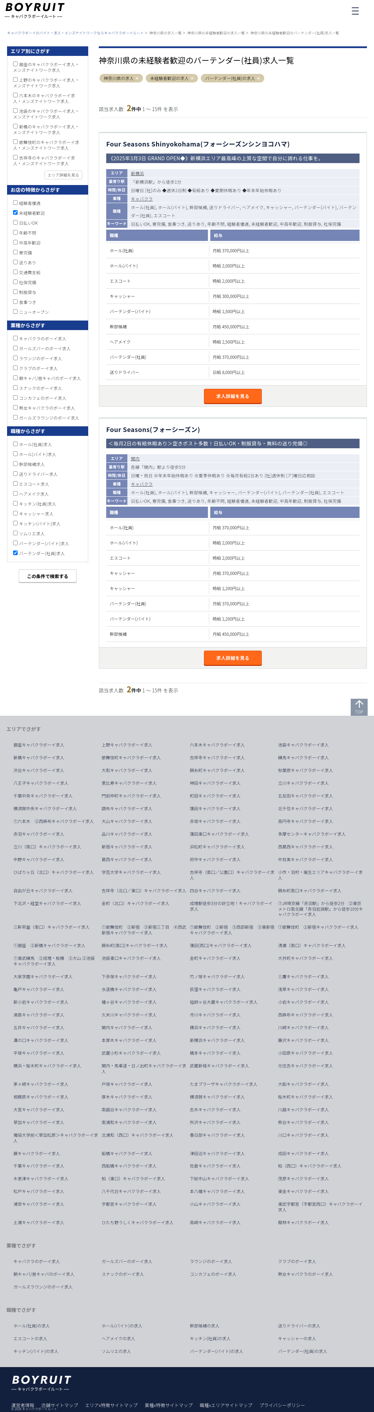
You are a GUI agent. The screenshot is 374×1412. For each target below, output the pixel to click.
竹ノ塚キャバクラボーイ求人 (217, 976)
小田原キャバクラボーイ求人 (305, 1053)
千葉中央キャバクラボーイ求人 (43, 796)
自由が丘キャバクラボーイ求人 (43, 890)
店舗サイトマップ (59, 1405)
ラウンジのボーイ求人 (40, 358)
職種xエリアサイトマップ (226, 1405)
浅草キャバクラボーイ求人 (303, 989)
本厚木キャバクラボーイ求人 (129, 1040)
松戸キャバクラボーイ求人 (38, 1191)
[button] (137, 78)
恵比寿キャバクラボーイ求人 (129, 783)
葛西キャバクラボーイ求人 (127, 859)
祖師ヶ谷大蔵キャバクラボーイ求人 (224, 1002)
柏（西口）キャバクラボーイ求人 (310, 1166)
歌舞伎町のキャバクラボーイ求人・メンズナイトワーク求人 (46, 145)
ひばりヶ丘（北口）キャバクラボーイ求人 (53, 872)
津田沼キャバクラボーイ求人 (217, 1153)
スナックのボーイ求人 (40, 388)
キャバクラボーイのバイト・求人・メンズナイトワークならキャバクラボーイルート (75, 32)
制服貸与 (27, 292)
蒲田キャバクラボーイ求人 (215, 808)
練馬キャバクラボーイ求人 (303, 757)
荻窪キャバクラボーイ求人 (215, 989)
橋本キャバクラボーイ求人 (215, 1053)
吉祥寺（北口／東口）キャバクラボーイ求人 (144, 890)
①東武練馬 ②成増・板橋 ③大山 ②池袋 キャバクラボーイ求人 (56, 961)
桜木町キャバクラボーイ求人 (305, 1097)
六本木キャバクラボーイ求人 (217, 745)
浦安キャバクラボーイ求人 (38, 1204)
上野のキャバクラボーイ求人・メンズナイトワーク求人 (46, 82)
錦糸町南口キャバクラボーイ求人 (310, 890)
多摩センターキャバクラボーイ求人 (312, 834)
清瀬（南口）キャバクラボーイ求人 (312, 945)
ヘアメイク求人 (34, 494)
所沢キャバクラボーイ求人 (215, 1122)
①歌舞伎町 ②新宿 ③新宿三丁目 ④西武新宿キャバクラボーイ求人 (144, 929)
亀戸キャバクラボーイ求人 (38, 989)
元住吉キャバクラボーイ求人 (305, 1065)
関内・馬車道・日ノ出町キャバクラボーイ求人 (144, 1068)
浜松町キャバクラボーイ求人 (217, 846)
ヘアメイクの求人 (118, 1338)
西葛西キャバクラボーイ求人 (305, 846)
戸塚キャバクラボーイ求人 (127, 1084)
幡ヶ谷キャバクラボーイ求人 (129, 1002)
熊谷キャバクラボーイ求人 (303, 1122)
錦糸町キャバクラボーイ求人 (217, 770)
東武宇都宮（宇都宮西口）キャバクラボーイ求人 (320, 1206)
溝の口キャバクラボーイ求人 (40, 1040)
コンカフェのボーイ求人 (42, 398)
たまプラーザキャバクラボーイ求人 (223, 1084)
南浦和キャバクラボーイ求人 (129, 1122)
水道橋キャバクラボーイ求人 (129, 989)
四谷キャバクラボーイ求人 (215, 890)
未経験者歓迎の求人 (169, 78)
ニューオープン (34, 312)
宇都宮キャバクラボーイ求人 (129, 1204)
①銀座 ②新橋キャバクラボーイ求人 (49, 945)
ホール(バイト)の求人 (122, 1326)
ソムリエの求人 (116, 1351)
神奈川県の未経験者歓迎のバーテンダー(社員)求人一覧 (295, 32)
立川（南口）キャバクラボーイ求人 (47, 846)
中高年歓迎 (30, 243)
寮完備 (25, 252)
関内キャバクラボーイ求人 (127, 1027)
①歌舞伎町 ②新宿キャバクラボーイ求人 (318, 927)
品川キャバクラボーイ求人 (127, 834)
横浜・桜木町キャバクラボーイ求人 (47, 1065)
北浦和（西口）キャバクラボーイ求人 (138, 1135)
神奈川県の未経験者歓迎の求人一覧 (216, 32)
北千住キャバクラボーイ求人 (305, 808)
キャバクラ (142, 199)
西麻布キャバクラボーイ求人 (305, 1015)
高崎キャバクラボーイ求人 (215, 1222)
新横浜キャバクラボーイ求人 (217, 1040)
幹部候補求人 (32, 464)
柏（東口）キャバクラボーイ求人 (133, 1178)
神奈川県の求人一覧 (165, 32)
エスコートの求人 (30, 1338)
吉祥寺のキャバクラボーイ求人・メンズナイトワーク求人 (44, 160)
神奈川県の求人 (119, 78)
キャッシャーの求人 (297, 1338)
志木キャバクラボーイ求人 (215, 1109)
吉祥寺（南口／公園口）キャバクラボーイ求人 (232, 875)
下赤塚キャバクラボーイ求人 (129, 976)
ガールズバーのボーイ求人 (45, 348)
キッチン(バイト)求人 (40, 523)
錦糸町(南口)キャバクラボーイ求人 (135, 945)
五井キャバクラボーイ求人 (38, 1027)
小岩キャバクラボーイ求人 (303, 1002)
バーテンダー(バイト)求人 (44, 543)
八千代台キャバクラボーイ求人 (131, 1191)
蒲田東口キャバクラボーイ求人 (219, 834)
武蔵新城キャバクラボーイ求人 (219, 1065)
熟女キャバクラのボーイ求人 (47, 408)
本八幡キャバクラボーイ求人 (217, 1191)
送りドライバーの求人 (299, 1326)
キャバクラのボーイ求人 (42, 338)
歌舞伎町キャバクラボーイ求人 (131, 757)
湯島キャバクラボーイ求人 (38, 1015)
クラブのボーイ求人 (38, 368)
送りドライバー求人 (38, 474)
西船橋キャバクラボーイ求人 (129, 1166)
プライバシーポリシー (282, 1405)
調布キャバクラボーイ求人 (127, 808)
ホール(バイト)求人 (37, 454)
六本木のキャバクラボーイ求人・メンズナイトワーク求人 (44, 98)
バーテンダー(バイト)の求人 (216, 1351)
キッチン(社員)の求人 (210, 1338)
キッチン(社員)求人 (37, 504)
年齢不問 (27, 233)
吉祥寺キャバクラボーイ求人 (217, 757)
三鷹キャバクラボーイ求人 (303, 976)
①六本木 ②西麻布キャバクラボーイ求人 (53, 821)
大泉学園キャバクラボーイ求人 (43, 976)
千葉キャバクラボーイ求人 (38, 1166)
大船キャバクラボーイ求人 (303, 1084)
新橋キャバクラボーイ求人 (38, 757)
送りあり (27, 262)
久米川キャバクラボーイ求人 (129, 1015)
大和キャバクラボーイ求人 (127, 770)
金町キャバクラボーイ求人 (215, 958)
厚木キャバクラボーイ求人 (127, 1097)
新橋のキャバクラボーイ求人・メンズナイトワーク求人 (46, 129)
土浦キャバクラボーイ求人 (38, 1222)
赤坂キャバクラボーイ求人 (215, 821)
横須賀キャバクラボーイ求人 (217, 1097)
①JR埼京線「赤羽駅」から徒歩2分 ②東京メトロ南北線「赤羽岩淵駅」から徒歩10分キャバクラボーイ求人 (320, 908)
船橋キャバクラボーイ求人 (127, 1153)
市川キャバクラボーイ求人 (215, 1015)
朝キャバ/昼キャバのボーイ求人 (50, 378)
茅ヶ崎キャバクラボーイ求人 (40, 1084)
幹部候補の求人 (204, 1326)
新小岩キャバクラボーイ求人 (40, 1002)
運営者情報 (22, 1405)
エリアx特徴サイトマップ (111, 1405)
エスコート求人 (34, 484)
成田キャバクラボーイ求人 (303, 1153)
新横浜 (137, 173)
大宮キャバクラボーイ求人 (38, 1109)
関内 (135, 458)
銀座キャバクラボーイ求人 (38, 745)
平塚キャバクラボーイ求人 (38, 1053)
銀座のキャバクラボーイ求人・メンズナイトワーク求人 (46, 67)
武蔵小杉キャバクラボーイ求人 (131, 1053)
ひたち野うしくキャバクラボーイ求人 (138, 1222)
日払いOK (28, 223)
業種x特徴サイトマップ (169, 1405)
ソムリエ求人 (32, 533)
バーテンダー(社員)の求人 (230, 78)
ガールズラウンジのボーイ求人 (49, 418)
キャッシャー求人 (36, 514)
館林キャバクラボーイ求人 (303, 1222)
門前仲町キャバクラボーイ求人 (131, 796)
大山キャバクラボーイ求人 (127, 821)
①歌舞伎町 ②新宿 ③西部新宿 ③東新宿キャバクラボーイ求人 (232, 929)
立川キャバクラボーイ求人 (303, 783)
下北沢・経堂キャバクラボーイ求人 (47, 903)
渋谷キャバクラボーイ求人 (38, 770)
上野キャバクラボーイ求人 (127, 745)
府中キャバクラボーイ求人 (215, 859)
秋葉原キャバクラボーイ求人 (305, 770)
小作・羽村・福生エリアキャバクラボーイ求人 (320, 875)
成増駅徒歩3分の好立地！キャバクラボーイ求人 (231, 906)
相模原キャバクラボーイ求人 (40, 1097)
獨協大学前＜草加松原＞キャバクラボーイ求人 (55, 1137)
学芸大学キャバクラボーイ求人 (131, 872)
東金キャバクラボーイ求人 (303, 1191)
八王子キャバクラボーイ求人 (40, 783)
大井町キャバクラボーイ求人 (305, 958)
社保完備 (27, 282)
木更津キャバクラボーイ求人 (40, 1178)
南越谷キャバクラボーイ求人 (129, 1109)
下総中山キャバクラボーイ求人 (219, 1178)
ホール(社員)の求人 (31, 1326)
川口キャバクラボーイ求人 (303, 1135)
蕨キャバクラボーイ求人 (36, 1153)
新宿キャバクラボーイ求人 (127, 846)
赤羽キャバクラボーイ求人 (38, 834)
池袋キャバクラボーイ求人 (303, 745)
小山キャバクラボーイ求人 (215, 1204)
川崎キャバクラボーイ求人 (303, 1027)
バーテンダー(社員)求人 (42, 553)
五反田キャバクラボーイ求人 (305, 796)
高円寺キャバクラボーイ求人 (305, 821)
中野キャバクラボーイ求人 (38, 859)
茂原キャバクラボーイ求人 (303, 1178)
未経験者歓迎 (32, 213)
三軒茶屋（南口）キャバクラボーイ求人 (51, 927)
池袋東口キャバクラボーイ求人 (131, 958)
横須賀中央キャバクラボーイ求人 (45, 808)
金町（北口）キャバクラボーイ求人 (135, 903)
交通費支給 (30, 272)
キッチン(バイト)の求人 (36, 1351)
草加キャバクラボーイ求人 (38, 1122)
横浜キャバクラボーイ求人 (215, 1027)
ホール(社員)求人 (35, 444)
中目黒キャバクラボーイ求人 (305, 859)
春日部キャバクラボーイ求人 (217, 1135)
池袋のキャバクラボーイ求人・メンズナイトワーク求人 (46, 114)
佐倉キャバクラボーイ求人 (215, 1166)
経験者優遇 (30, 203)
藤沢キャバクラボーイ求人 (303, 1040)
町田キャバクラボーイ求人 (215, 796)
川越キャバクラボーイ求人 (303, 1109)
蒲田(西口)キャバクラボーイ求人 (221, 945)
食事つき (27, 302)
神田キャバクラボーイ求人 (215, 783)
